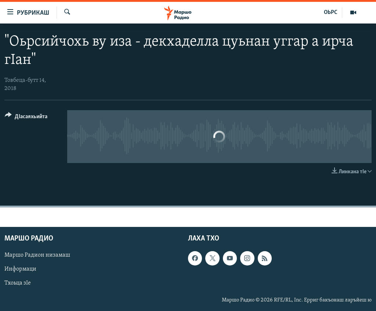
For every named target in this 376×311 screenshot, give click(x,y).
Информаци (20, 269)
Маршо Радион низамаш (37, 255)
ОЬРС (330, 12)
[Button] (26, 117)
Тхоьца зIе (17, 283)
